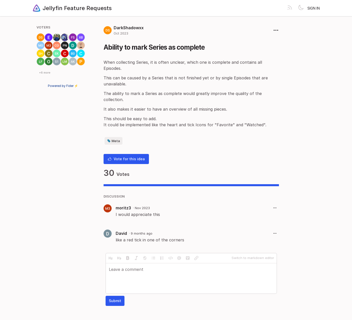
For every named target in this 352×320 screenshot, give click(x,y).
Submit (115, 301)
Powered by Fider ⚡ (63, 86)
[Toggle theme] (300, 8)
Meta (113, 141)
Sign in (313, 8)
